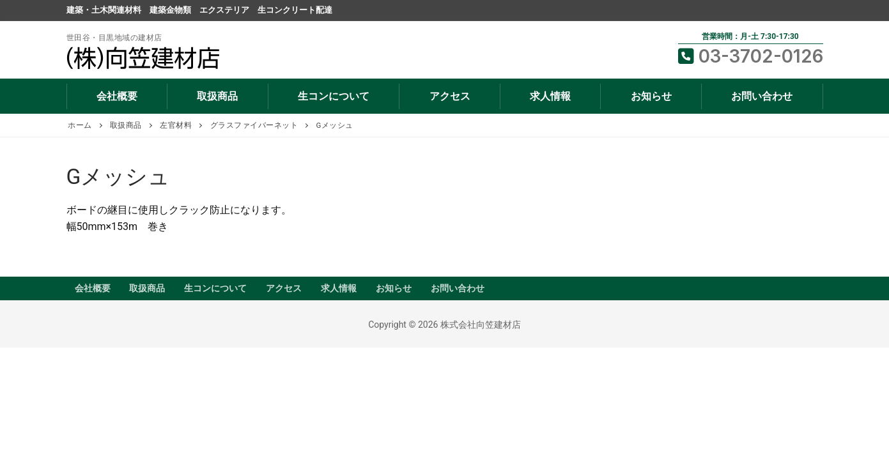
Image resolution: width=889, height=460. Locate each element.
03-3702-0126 (750, 56)
